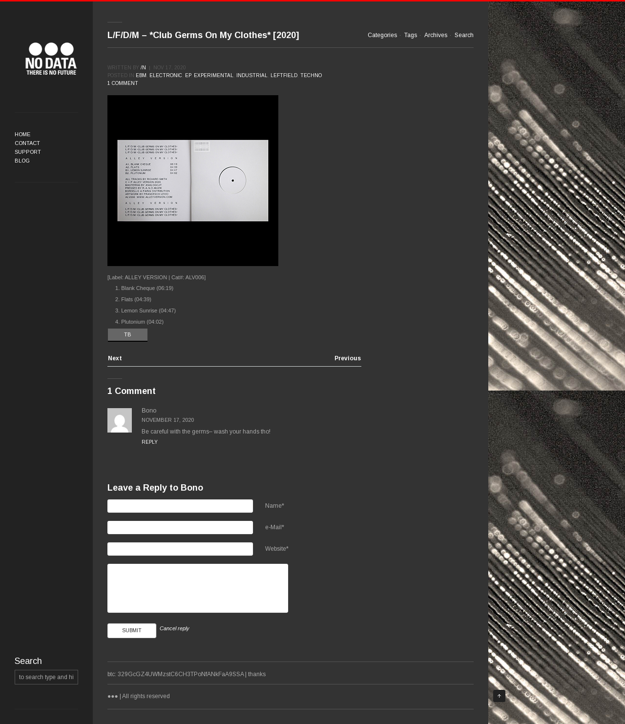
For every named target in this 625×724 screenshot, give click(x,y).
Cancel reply (174, 628)
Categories (382, 35)
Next (115, 358)
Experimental (213, 75)
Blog (22, 161)
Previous (347, 358)
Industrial (252, 75)
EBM (141, 75)
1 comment (122, 83)
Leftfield (284, 75)
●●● (51, 58)
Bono (192, 488)
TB (127, 334)
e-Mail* (274, 527)
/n (143, 67)
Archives (435, 35)
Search (464, 35)
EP (188, 75)
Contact (27, 143)
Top (499, 696)
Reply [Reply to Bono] (150, 442)
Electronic (165, 75)
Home (22, 134)
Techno (311, 75)
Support (28, 152)
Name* (274, 505)
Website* (277, 548)
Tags (410, 35)
